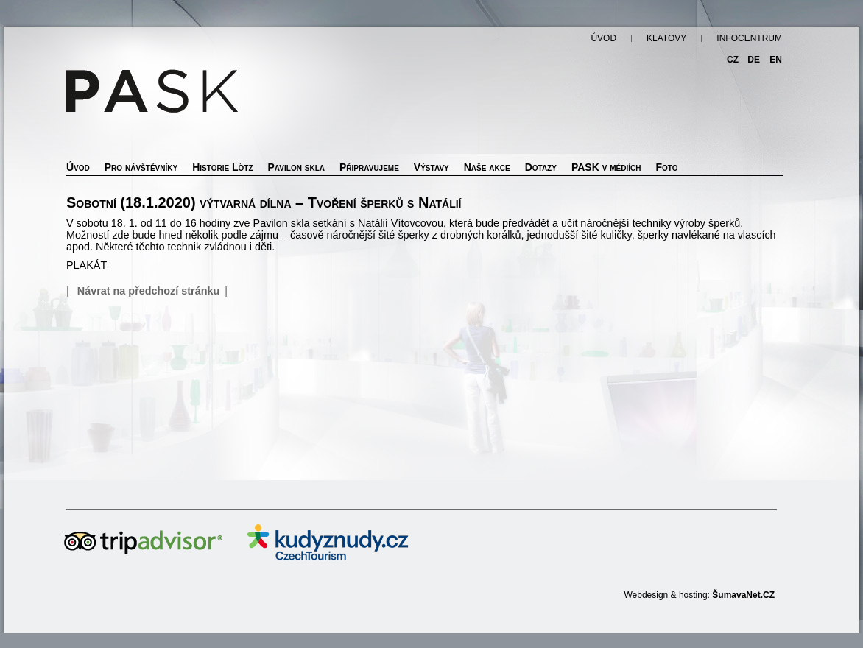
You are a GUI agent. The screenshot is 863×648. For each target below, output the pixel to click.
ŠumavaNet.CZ (743, 595)
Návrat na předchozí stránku (148, 291)
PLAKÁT (88, 265)
